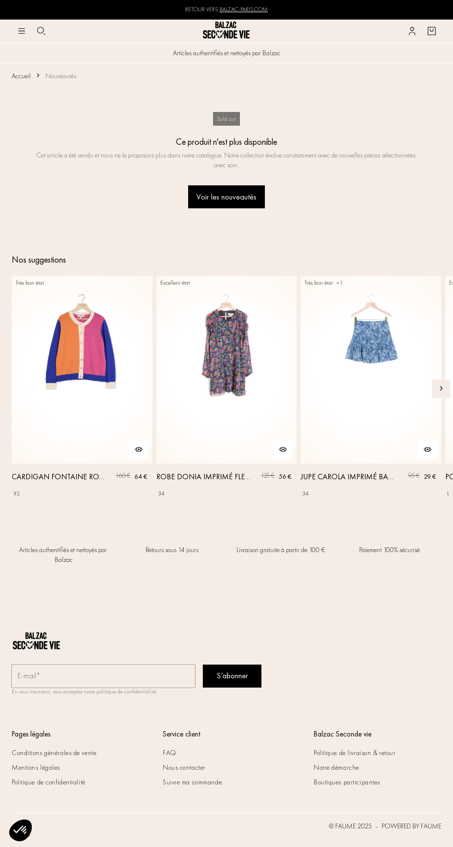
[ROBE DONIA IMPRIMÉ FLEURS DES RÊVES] (226, 389)
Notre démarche (336, 767)
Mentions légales (36, 767)
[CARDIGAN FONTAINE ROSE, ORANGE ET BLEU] (82, 389)
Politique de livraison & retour (354, 752)
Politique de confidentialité (49, 782)
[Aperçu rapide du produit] (139, 450)
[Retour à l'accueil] (227, 31)
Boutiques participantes (347, 782)
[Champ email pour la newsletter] (103, 676)
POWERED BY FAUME (411, 826)
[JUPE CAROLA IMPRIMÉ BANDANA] (371, 389)
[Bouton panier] (431, 31)
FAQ (169, 752)
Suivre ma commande (192, 782)
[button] (20, 830)
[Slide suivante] (441, 389)
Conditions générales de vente (54, 752)
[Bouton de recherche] (41, 31)
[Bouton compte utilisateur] (412, 31)
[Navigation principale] (21, 31)
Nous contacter (184, 767)
